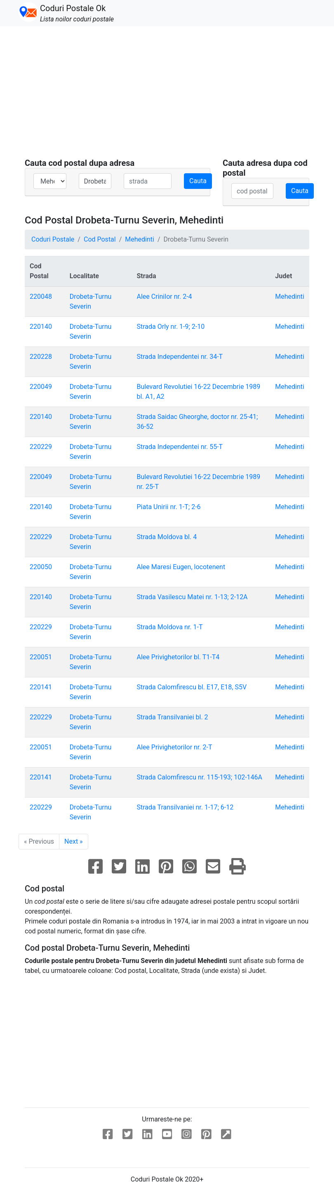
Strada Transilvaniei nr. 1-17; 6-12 (185, 807)
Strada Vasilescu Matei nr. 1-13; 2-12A (192, 597)
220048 (41, 296)
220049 (41, 387)
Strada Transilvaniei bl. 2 (172, 717)
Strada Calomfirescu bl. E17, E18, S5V (192, 687)
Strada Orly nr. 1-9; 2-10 (171, 326)
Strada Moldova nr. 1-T (170, 627)
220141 (41, 687)
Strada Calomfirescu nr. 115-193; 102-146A (199, 777)
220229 (41, 447)
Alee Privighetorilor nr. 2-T (174, 747)
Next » (73, 841)
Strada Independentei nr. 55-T (180, 447)
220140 (41, 326)
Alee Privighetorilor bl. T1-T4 (178, 657)
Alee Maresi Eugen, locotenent (181, 567)
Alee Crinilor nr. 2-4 (164, 296)
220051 (41, 657)
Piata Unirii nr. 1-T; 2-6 (169, 507)
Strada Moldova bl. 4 (167, 537)
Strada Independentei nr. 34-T (180, 357)
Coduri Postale (52, 239)
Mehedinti (139, 239)
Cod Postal (100, 239)
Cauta (198, 181)
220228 (41, 357)
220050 (41, 567)
